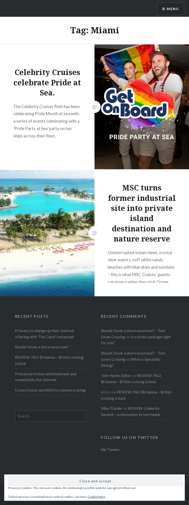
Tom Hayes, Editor (116, 375)
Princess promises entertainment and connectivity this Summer (45, 377)
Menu (173, 9)
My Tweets (110, 449)
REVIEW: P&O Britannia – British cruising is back (49, 360)
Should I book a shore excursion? (41, 347)
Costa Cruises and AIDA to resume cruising (50, 390)
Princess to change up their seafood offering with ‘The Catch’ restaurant (44, 333)
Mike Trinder (111, 408)
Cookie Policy (96, 497)
